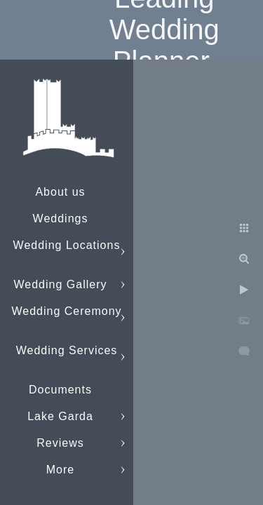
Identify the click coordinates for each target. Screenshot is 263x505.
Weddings (60, 218)
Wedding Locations (67, 245)
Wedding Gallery (60, 284)
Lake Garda (60, 416)
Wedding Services (67, 350)
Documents (60, 390)
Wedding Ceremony (66, 311)
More (60, 470)
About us (60, 192)
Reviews (59, 443)
